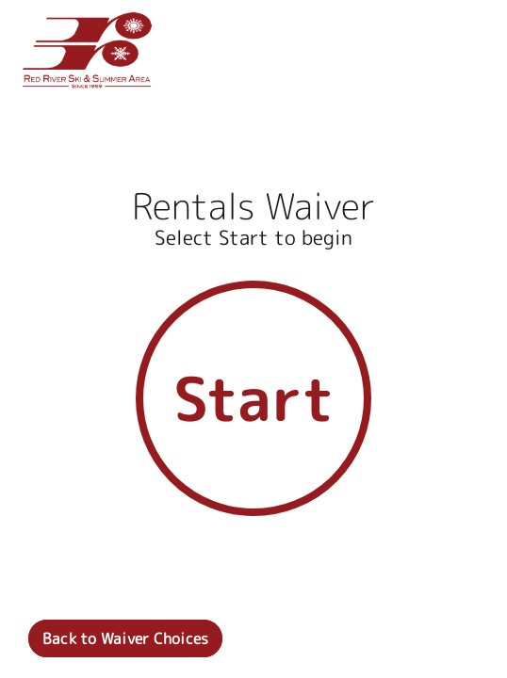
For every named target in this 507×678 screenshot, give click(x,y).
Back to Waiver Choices (125, 638)
